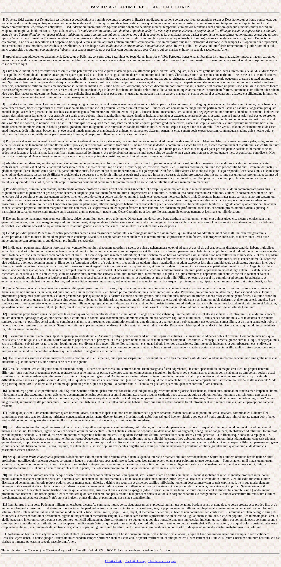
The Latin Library (135, 561)
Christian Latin (113, 561)
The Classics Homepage (162, 561)
